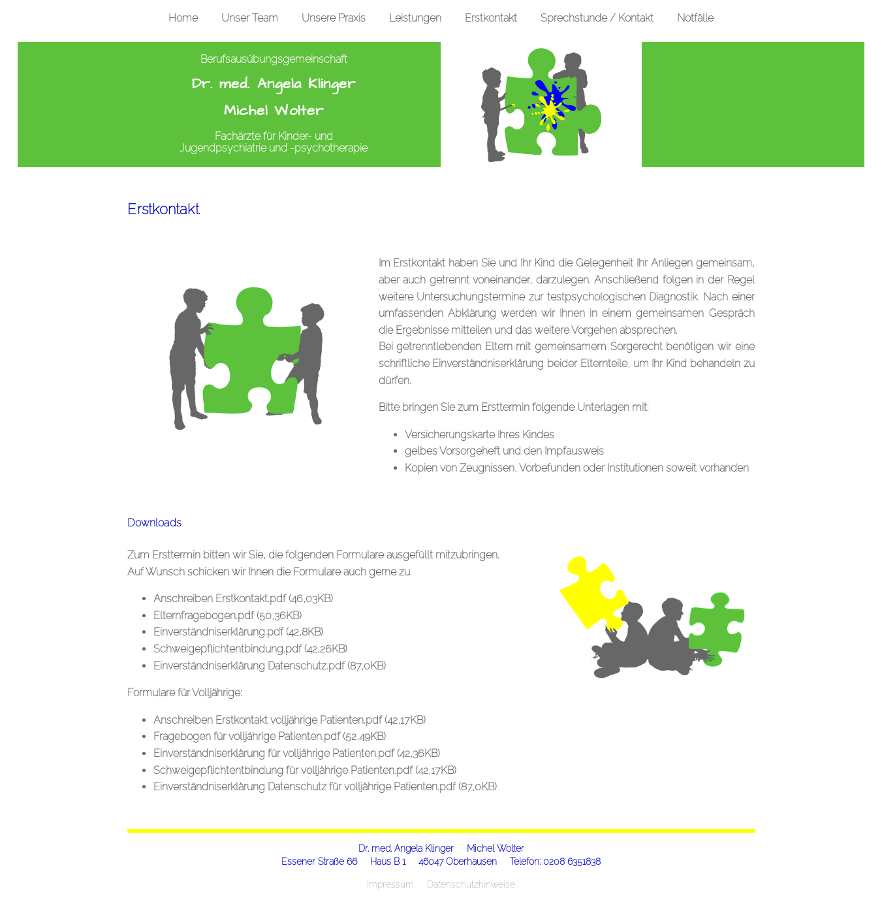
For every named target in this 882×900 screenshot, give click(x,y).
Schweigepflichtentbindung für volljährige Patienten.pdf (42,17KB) (304, 770)
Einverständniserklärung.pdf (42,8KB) (238, 632)
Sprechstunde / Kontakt (597, 18)
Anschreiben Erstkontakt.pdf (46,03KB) (243, 598)
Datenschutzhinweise (471, 884)
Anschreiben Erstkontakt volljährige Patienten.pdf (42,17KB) (289, 720)
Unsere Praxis (334, 18)
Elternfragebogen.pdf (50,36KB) (227, 615)
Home (183, 18)
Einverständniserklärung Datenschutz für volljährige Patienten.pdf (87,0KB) (325, 786)
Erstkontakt (491, 18)
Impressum (390, 884)
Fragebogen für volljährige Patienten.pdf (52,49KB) (269, 736)
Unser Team (249, 18)
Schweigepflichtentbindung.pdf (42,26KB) (250, 649)
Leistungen (415, 18)
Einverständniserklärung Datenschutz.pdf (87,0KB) (269, 666)
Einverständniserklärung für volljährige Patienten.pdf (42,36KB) (296, 753)
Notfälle (695, 18)
